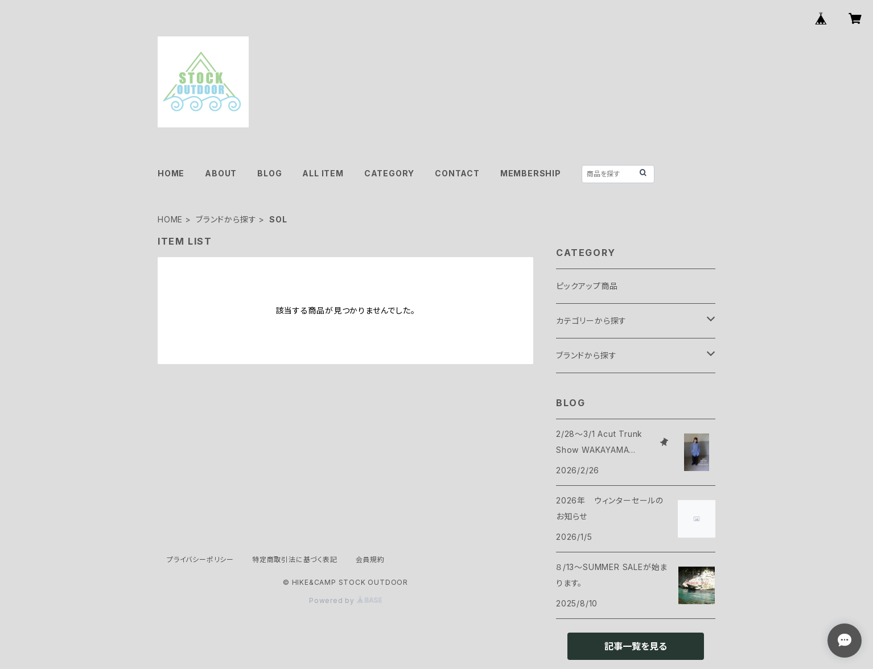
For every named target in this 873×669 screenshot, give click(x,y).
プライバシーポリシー (200, 559)
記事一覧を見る (635, 646)
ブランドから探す (226, 219)
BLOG (269, 173)
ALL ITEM (322, 173)
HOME (171, 173)
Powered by (345, 600)
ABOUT (221, 173)
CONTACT (457, 173)
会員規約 (370, 559)
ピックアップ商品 (586, 286)
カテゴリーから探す (591, 320)
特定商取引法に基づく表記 (294, 559)
